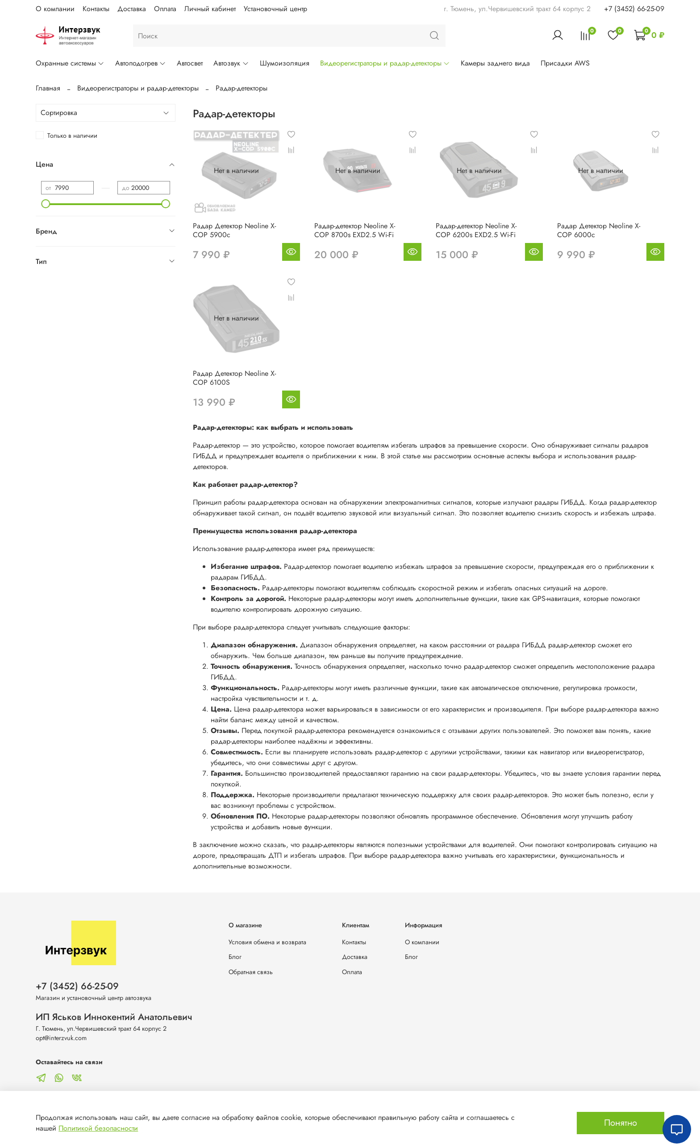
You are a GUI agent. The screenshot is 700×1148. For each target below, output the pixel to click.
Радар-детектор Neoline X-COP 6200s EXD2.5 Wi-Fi (476, 230)
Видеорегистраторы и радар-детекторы (385, 63)
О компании (55, 9)
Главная (48, 88)
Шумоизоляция (284, 63)
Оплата (165, 9)
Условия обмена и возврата (267, 942)
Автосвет (190, 63)
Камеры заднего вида (495, 63)
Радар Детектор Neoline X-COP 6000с (598, 230)
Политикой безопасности (98, 1128)
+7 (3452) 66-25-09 (634, 9)
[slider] (45, 203)
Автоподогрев (140, 63)
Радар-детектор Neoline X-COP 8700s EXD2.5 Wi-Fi (354, 230)
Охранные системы (70, 63)
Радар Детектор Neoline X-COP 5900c (234, 230)
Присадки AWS (565, 63)
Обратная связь (251, 971)
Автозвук (231, 63)
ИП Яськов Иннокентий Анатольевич (114, 1017)
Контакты (96, 9)
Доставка (131, 9)
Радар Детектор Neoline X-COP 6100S (234, 377)
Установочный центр (275, 9)
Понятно (620, 1122)
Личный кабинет (210, 9)
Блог (235, 956)
